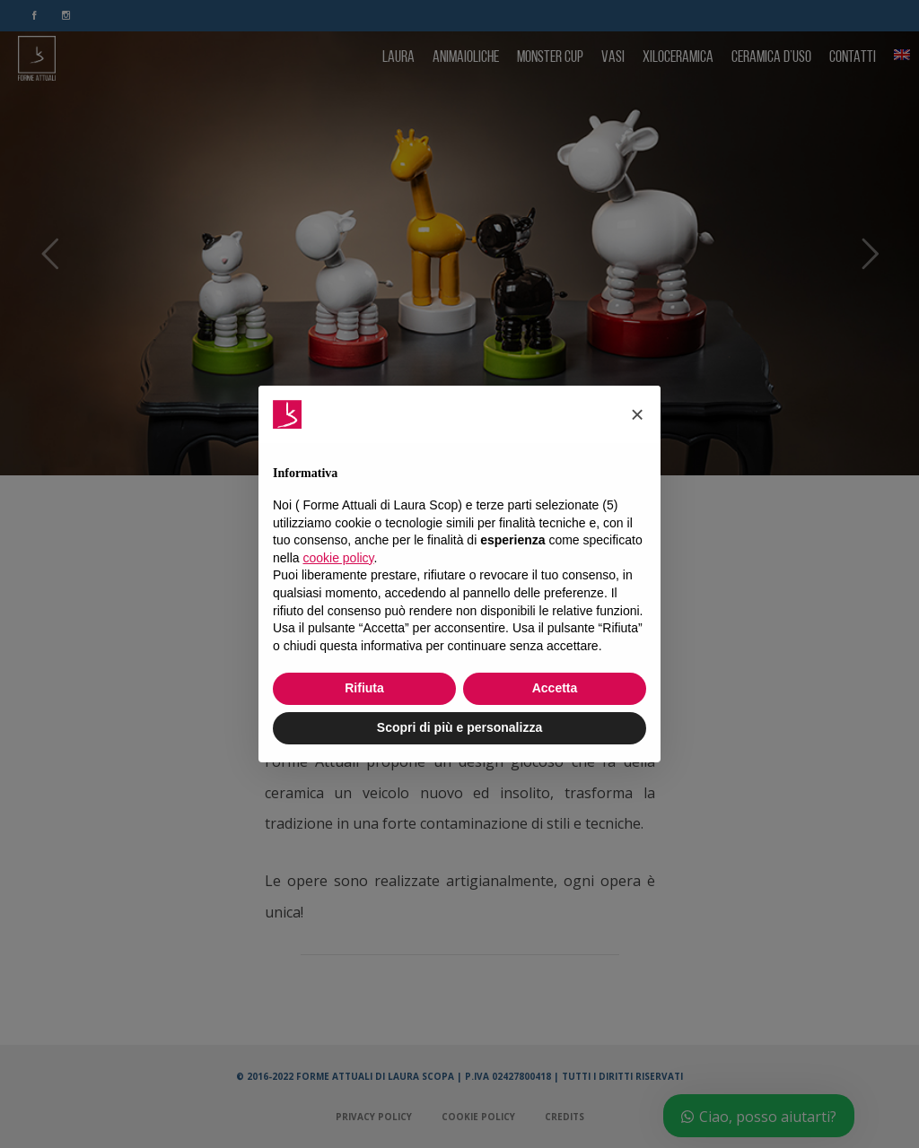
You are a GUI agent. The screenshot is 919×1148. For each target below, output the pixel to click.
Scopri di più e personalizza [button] (459, 727)
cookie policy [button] (337, 558)
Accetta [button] (555, 688)
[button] (637, 414)
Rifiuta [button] (364, 688)
